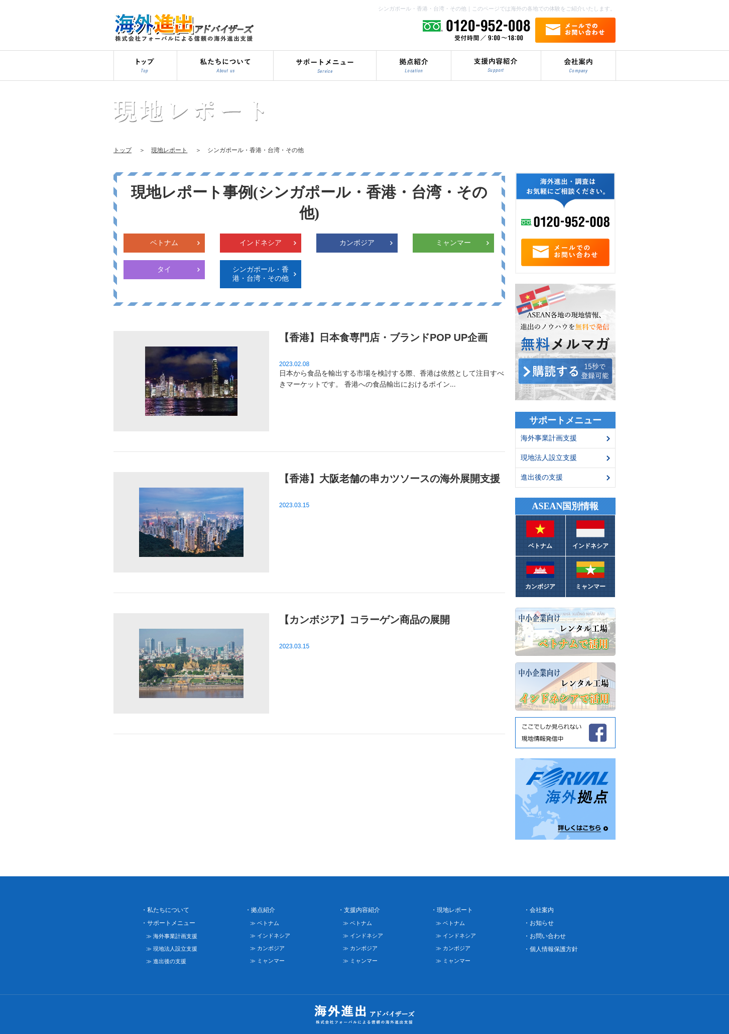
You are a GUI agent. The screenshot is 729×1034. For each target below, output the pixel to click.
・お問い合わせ (545, 932)
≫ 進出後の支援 (166, 958)
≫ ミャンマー (267, 957)
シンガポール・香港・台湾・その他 (260, 273)
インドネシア (260, 243)
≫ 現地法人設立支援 (171, 945)
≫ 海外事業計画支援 (171, 933)
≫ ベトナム (264, 919)
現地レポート (169, 150)
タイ (164, 269)
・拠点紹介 (260, 906)
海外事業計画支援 (549, 438)
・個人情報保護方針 (551, 945)
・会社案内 (539, 906)
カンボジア (357, 243)
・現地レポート (452, 906)
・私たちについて (165, 906)
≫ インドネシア (270, 932)
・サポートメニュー (168, 919)
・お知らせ (539, 919)
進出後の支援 (542, 477)
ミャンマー (453, 243)
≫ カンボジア (267, 945)
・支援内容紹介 (359, 906)
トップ (122, 150)
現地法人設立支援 (549, 457)
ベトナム (164, 243)
